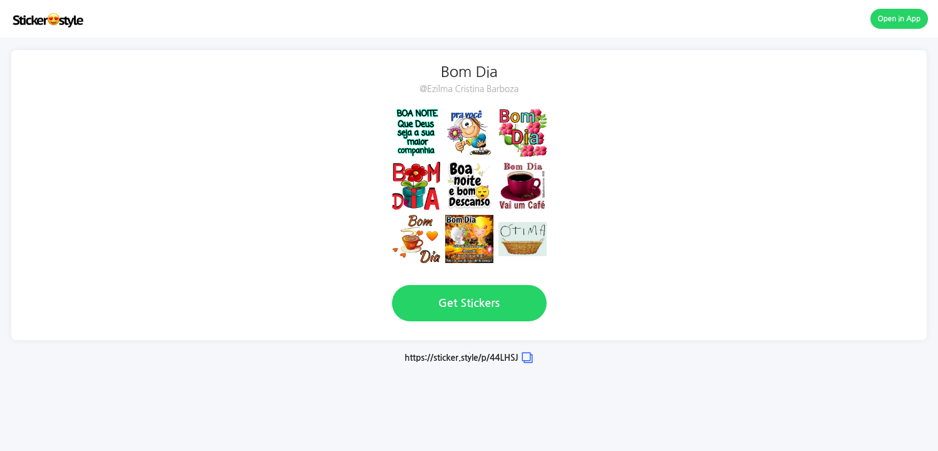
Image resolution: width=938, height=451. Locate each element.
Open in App (899, 19)
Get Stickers (469, 303)
